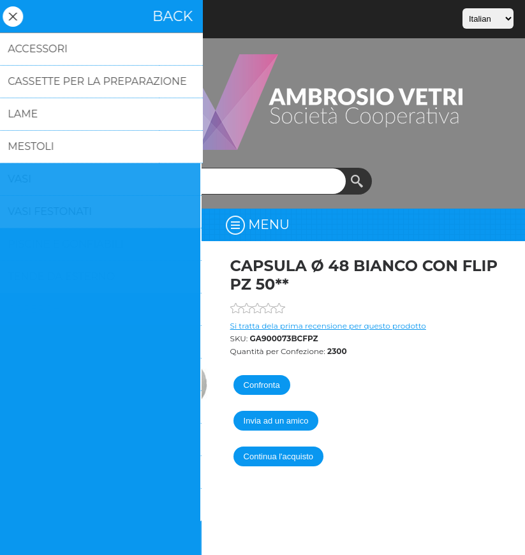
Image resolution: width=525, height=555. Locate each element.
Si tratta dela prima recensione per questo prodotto (328, 325)
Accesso (56, 16)
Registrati (23, 16)
